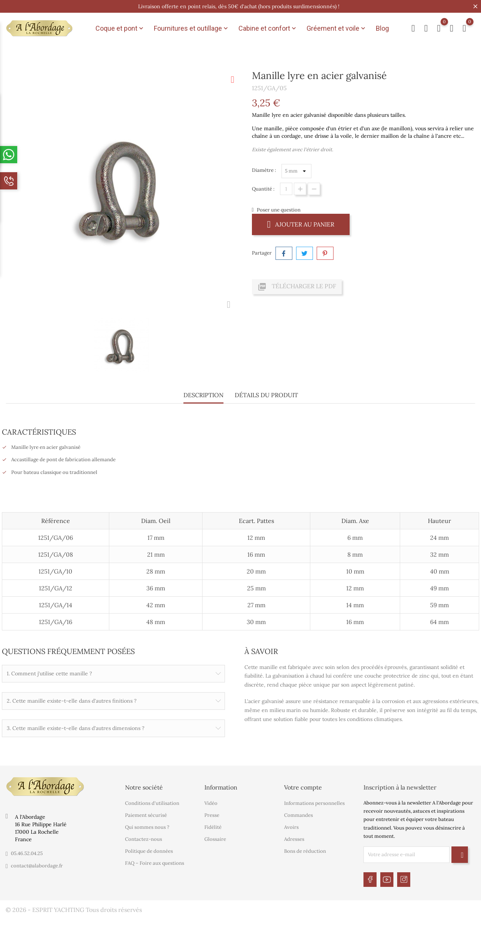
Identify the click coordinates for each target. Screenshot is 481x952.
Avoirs (291, 826)
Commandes (298, 814)
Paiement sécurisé (146, 814)
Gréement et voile (337, 28)
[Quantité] (286, 189)
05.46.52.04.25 (27, 852)
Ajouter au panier (301, 224)
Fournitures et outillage (191, 28)
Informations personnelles (314, 802)
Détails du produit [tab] (266, 395)
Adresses (294, 838)
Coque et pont (120, 28)
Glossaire (215, 838)
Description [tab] (203, 395)
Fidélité (213, 826)
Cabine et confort (268, 28)
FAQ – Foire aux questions (154, 862)
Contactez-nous (143, 838)
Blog (382, 28)
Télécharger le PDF (297, 286)
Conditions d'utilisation (152, 802)
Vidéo (210, 802)
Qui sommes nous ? (147, 826)
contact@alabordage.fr (37, 864)
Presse (211, 814)
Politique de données (149, 850)
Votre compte (303, 786)
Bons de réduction (305, 850)
